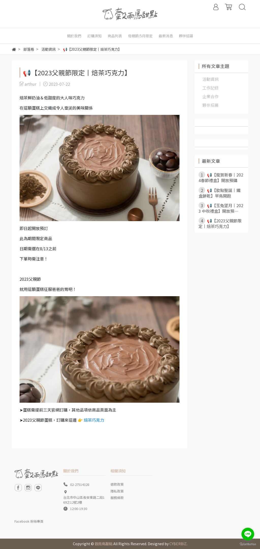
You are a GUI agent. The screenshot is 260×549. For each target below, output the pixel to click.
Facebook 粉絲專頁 (28, 521)
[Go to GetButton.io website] (248, 543)
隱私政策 (117, 491)
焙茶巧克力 (94, 420)
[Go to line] (247, 534)
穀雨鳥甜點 (103, 543)
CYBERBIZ (178, 543)
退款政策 (117, 484)
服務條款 (117, 497)
